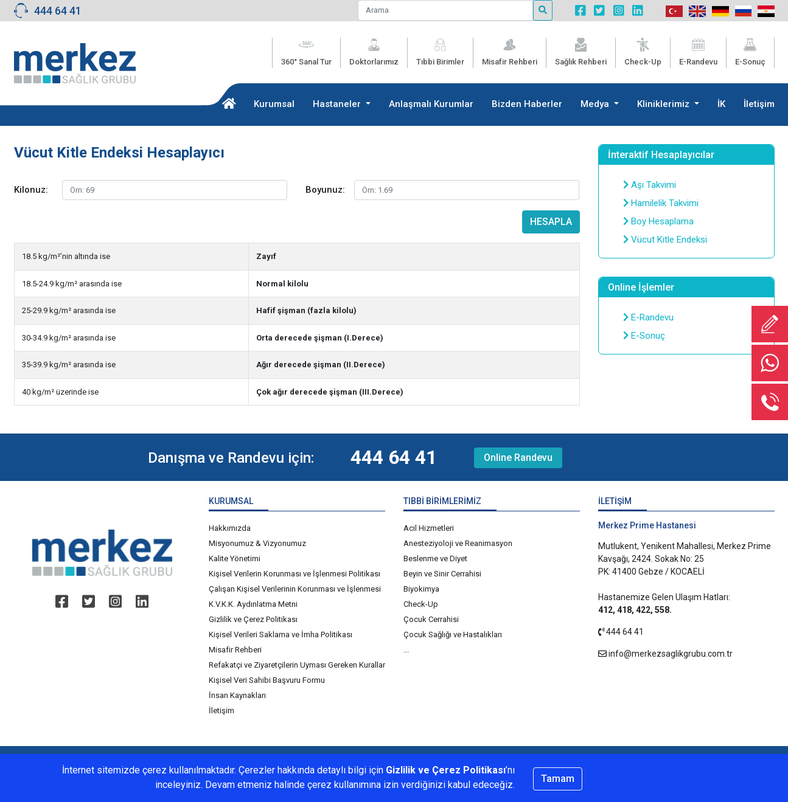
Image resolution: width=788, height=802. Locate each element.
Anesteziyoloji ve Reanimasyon (457, 543)
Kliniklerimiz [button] (664, 104)
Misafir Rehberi (235, 649)
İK (721, 104)
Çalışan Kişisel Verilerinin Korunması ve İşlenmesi (295, 588)
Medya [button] (596, 104)
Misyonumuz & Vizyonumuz (257, 543)
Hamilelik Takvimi (661, 203)
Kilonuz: (31, 189)
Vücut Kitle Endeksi (665, 239)
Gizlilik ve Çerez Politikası (253, 619)
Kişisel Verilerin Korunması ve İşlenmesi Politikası (294, 573)
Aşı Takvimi (649, 184)
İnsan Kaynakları (237, 695)
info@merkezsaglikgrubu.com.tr (670, 654)
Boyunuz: (325, 189)
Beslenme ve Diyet (435, 558)
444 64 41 (58, 10)
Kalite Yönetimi (234, 558)
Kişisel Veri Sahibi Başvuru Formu (267, 680)
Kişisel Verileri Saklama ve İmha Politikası (280, 634)
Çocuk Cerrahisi (431, 619)
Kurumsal (274, 104)
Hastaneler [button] (338, 104)
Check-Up (420, 604)
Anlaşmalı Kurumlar (431, 104)
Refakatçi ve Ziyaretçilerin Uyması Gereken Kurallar (297, 664)
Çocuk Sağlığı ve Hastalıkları (452, 634)
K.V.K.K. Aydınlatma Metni (253, 604)
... (406, 649)
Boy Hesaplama (658, 221)
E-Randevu (648, 317)
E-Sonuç (644, 335)
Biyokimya (421, 588)
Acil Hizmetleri (428, 528)
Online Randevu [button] (518, 457)
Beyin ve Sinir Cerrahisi (442, 573)
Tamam (557, 778)
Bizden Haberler (527, 104)
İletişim (759, 104)
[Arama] (445, 10)
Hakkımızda (230, 528)
